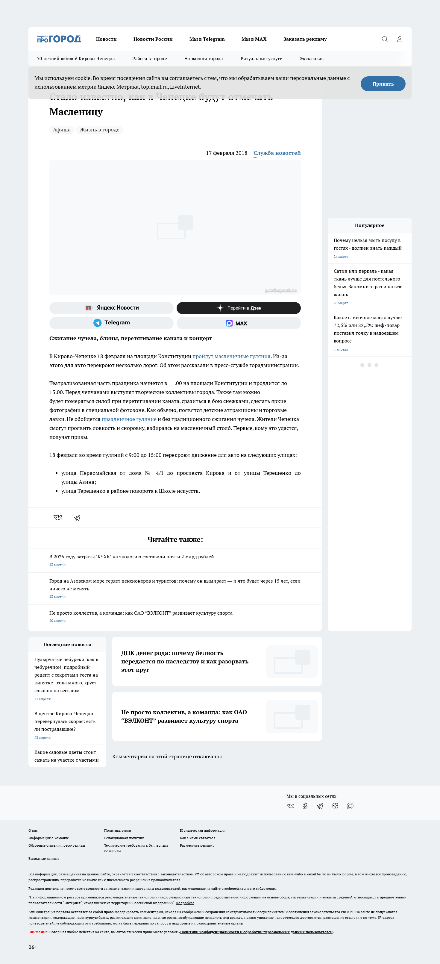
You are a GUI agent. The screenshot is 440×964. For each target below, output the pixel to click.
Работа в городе (149, 58)
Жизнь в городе (99, 129)
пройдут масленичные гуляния (231, 356)
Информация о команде (48, 838)
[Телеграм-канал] (111, 323)
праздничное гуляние (129, 419)
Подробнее (185, 903)
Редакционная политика (124, 838)
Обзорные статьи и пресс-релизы (56, 845)
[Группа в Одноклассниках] (305, 806)
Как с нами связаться (197, 838)
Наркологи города (203, 58)
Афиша (62, 129)
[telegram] (79, 517)
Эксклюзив (312, 58)
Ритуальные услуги (262, 58)
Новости (106, 39)
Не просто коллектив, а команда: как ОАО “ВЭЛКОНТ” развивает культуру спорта (175, 617)
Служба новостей (277, 152)
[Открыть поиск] (385, 39)
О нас (33, 830)
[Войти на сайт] (400, 39)
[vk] (58, 517)
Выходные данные (43, 858)
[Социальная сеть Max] (239, 323)
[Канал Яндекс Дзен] (239, 308)
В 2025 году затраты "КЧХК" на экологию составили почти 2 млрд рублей (175, 561)
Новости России (153, 39)
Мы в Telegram (207, 39)
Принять (383, 84)
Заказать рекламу (305, 39)
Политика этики (117, 830)
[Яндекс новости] (111, 308)
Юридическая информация (202, 830)
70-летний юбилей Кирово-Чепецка (76, 58)
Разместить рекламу (197, 845)
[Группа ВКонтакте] (290, 806)
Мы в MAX (254, 39)
